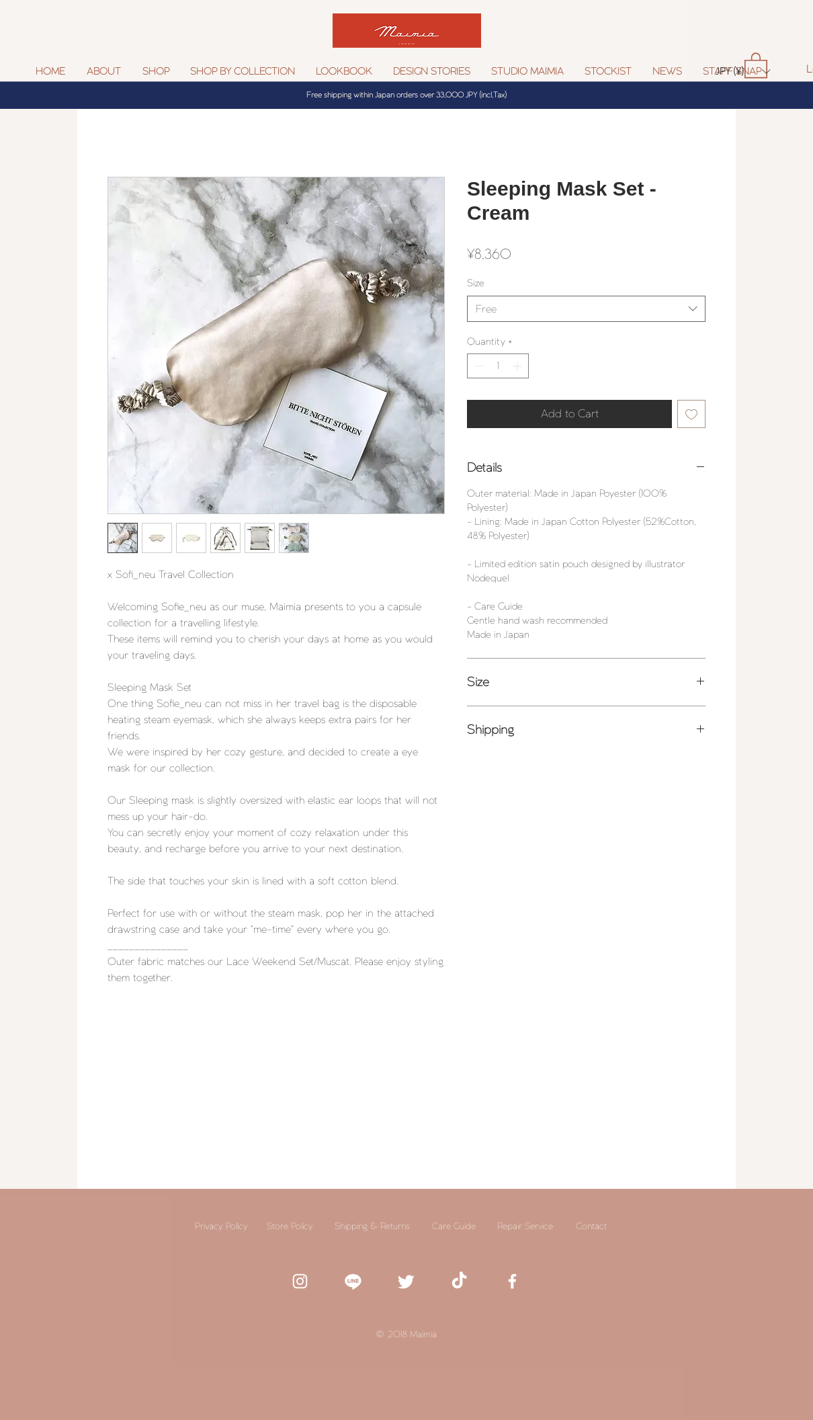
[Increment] (518, 366)
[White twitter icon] (406, 1281)
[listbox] (743, 71)
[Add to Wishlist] (691, 414)
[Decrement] (477, 366)
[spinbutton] (498, 366)
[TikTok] (459, 1281)
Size (475, 283)
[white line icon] (353, 1281)
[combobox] (586, 309)
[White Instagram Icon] (300, 1281)
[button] (243, 71)
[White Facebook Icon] (512, 1281)
